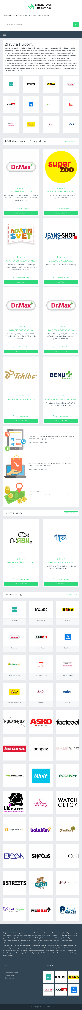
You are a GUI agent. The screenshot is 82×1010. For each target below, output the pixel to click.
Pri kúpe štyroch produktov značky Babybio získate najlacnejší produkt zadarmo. (21, 336)
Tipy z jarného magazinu (61, 192)
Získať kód (21, 282)
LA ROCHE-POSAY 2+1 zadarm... (61, 399)
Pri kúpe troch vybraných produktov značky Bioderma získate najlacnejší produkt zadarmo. (61, 336)
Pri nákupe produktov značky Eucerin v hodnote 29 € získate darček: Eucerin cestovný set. (21, 197)
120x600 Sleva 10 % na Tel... (61, 562)
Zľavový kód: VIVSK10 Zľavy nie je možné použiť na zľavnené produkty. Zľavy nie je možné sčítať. (21, 267)
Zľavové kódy (9, 975)
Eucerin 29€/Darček (21, 192)
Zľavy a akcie (9, 978)
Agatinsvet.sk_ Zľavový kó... (21, 261)
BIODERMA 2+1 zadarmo (61, 330)
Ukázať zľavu (21, 213)
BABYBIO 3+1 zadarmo (21, 330)
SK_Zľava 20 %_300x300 (61, 261)
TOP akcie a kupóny (12, 972)
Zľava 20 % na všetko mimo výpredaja (61, 265)
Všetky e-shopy (71, 594)
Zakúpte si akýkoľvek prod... (21, 562)
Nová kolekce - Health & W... (21, 399)
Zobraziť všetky (71, 141)
